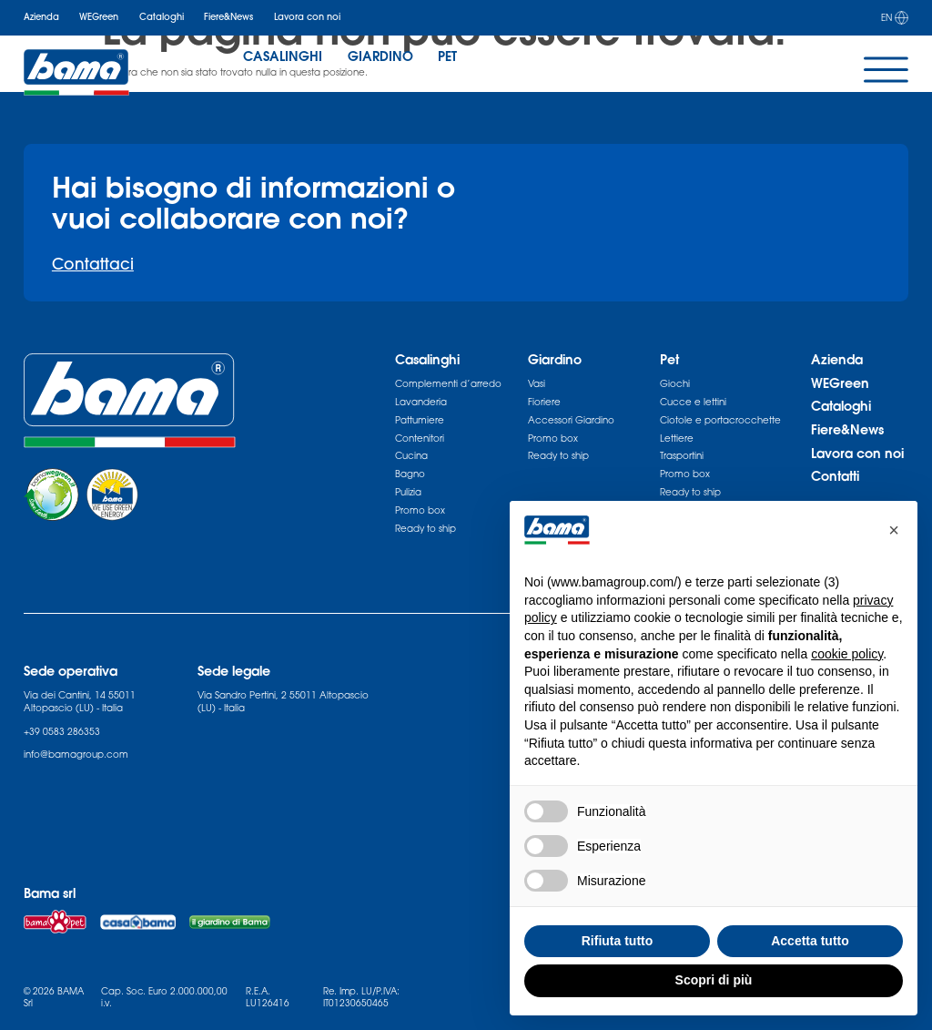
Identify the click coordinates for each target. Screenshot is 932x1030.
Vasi (536, 383)
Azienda (41, 17)
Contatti (835, 475)
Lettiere (677, 438)
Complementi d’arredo (448, 383)
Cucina (411, 455)
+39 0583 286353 (62, 731)
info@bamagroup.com (76, 754)
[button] (893, 530)
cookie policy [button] (847, 654)
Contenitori (419, 438)
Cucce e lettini (693, 401)
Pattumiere (419, 419)
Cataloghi (161, 17)
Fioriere (544, 401)
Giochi (675, 383)
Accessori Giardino (571, 419)
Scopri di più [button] (714, 980)
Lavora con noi (307, 17)
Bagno (410, 473)
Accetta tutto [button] (810, 940)
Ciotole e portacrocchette (720, 419)
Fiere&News (228, 17)
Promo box (420, 510)
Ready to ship (425, 528)
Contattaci (93, 263)
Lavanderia (421, 401)
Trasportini (682, 455)
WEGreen (98, 17)
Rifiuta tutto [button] (617, 940)
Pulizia (408, 491)
